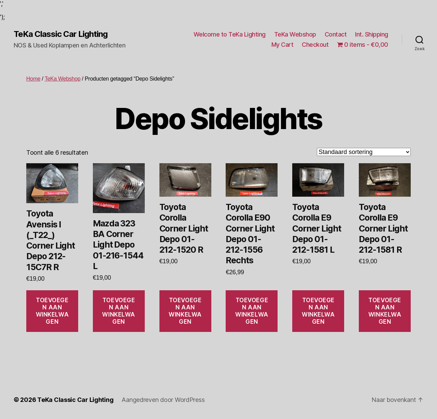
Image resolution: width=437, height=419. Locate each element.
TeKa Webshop (295, 34)
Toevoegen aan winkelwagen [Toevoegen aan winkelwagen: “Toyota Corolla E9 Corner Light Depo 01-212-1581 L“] (318, 311)
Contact (336, 34)
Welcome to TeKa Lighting (230, 34)
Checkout (315, 44)
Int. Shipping (371, 34)
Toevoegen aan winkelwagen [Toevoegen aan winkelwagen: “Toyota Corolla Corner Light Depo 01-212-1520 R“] (185, 311)
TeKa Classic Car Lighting (61, 34)
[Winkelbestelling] (364, 152)
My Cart (282, 44)
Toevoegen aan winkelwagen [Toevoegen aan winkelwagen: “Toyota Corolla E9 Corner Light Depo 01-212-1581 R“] (384, 311)
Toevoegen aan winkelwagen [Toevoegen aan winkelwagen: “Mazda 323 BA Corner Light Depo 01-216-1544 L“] (118, 311)
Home (33, 79)
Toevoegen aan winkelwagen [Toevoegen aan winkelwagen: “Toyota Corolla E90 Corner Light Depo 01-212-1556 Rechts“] (251, 311)
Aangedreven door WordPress (163, 399)
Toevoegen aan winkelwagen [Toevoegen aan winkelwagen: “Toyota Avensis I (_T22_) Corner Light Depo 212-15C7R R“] (52, 311)
